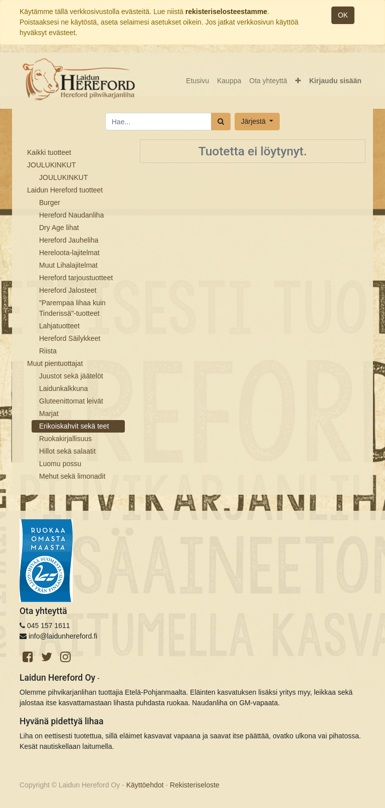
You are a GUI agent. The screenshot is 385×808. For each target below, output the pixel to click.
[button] (298, 81)
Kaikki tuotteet (49, 152)
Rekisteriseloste (195, 785)
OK (343, 15)
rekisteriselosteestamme (226, 12)
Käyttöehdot (145, 785)
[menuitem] (197, 81)
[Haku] (221, 121)
